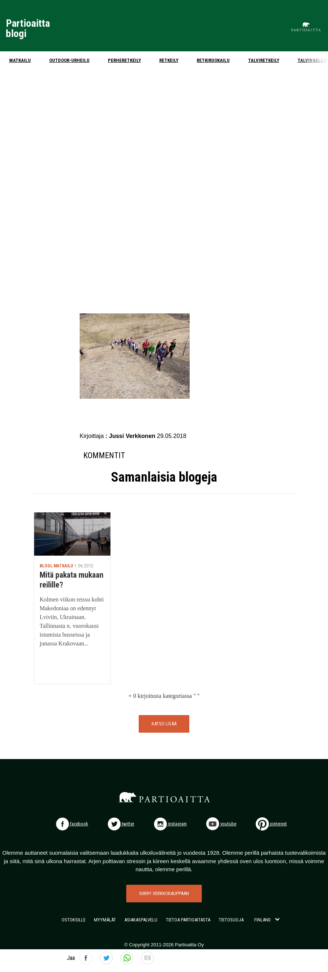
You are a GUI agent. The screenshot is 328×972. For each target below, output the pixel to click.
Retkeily (168, 60)
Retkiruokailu (213, 60)
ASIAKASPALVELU (140, 920)
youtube (221, 823)
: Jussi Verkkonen (131, 436)
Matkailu (20, 60)
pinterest (271, 823)
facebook (72, 823)
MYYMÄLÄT (105, 920)
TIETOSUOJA (231, 920)
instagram (170, 823)
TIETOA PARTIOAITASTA (188, 920)
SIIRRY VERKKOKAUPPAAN (164, 893)
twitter (120, 823)
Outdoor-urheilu (69, 60)
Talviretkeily (263, 60)
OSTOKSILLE (73, 920)
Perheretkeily (124, 60)
